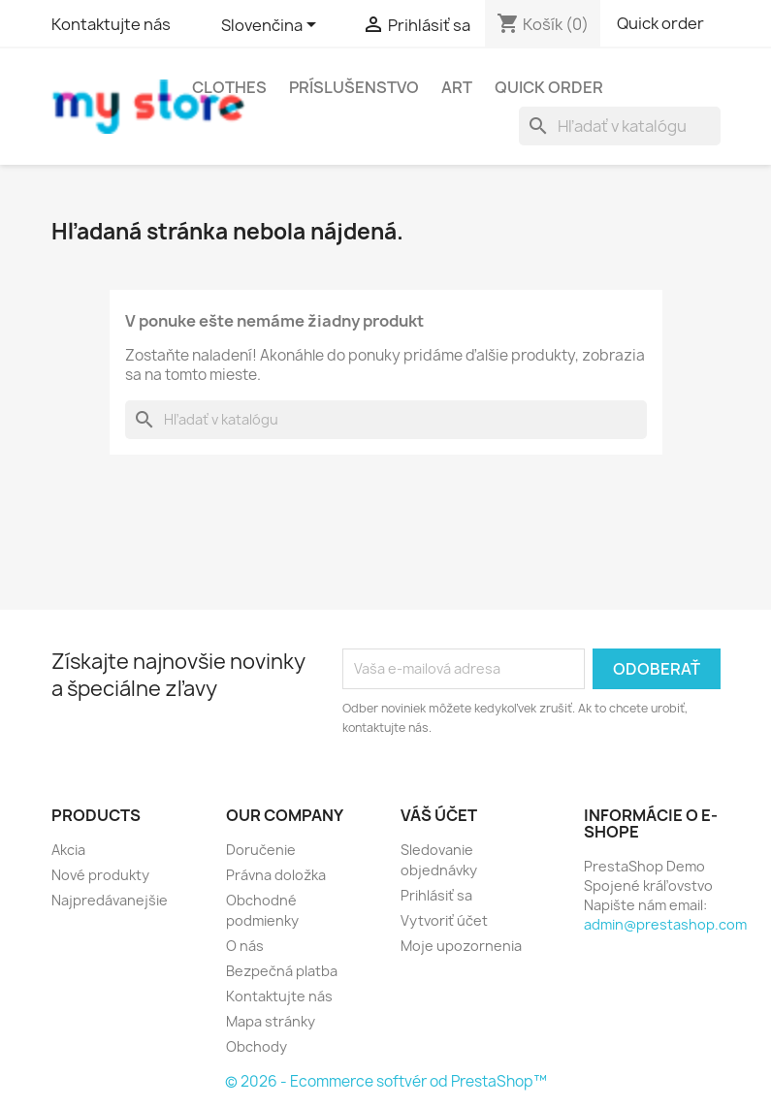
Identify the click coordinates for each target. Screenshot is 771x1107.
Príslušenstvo (354, 87)
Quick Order (549, 87)
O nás (245, 945)
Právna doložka (276, 875)
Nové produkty (100, 875)
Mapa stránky (270, 1021)
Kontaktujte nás (111, 24)
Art (456, 87)
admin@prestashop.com (665, 924)
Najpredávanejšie (109, 900)
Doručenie (261, 849)
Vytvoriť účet (444, 920)
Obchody (256, 1046)
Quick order (660, 23)
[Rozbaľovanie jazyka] (272, 26)
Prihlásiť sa (436, 895)
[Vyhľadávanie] (620, 126)
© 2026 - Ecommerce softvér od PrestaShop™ (386, 1081)
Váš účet (439, 815)
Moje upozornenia (461, 945)
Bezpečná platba (281, 971)
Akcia (68, 849)
